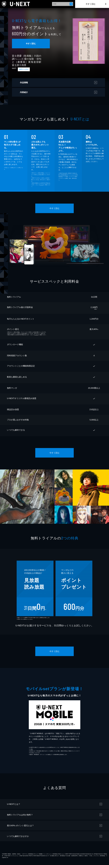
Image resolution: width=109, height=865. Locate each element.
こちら (41, 184)
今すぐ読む (91, 4)
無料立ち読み (24, 69)
